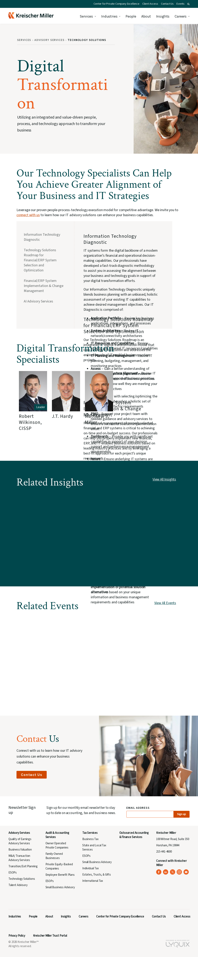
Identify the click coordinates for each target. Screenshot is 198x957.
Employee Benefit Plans (60, 875)
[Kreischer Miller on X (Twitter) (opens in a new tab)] (172, 872)
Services (86, 16)
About (146, 16)
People (131, 16)
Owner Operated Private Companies (56, 845)
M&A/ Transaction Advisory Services (19, 858)
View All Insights (164, 479)
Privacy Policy (16, 936)
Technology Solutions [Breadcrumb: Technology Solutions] (87, 40)
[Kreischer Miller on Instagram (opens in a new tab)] (179, 872)
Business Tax (90, 839)
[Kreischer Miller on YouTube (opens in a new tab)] (186, 872)
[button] (188, 4)
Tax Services (90, 833)
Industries (109, 16)
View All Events (165, 603)
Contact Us (167, 4)
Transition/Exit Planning (23, 866)
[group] (33, 407)
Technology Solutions (21, 879)
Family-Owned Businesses (54, 856)
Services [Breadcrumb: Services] (24, 40)
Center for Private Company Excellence (116, 4)
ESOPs (12, 872)
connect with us (28, 215)
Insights (163, 16)
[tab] (44, 237)
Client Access (150, 4)
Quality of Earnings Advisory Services (19, 841)
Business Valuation (20, 850)
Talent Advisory (17, 885)
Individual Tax (90, 868)
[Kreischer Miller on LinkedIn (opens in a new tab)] (165, 872)
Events (180, 4)
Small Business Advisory (60, 887)
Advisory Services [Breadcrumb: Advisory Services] (49, 40)
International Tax (92, 881)
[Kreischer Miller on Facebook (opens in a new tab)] (159, 872)
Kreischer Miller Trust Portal (50, 936)
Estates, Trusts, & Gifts (96, 875)
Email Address (138, 808)
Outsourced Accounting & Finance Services (134, 835)
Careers (181, 16)
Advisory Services (19, 833)
